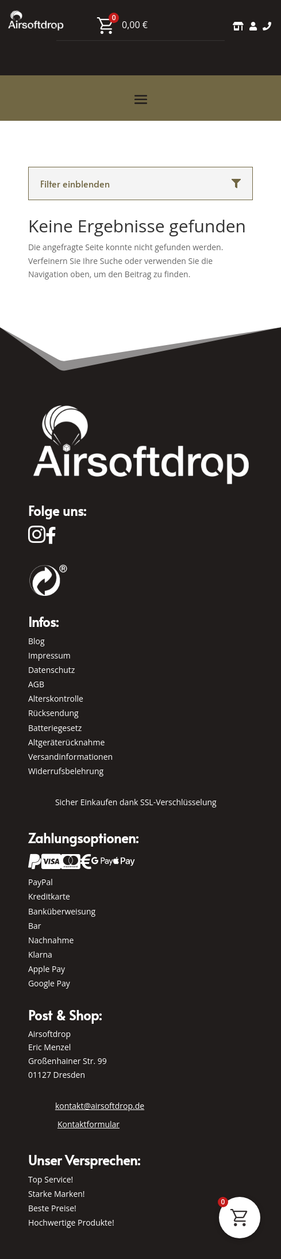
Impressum (49, 655)
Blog (36, 641)
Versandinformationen (70, 756)
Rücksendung (53, 712)
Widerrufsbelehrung (65, 771)
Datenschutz (51, 669)
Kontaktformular (88, 1124)
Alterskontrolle (55, 698)
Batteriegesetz (55, 727)
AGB (36, 684)
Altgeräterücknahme (66, 742)
